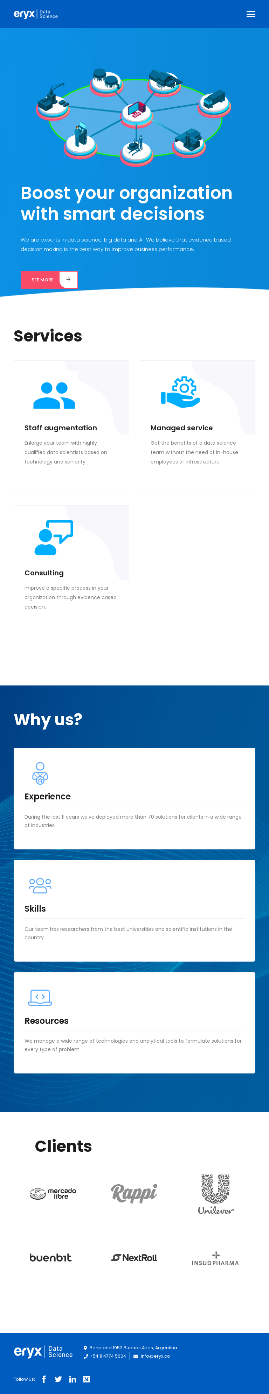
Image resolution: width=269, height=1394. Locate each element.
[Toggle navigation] (251, 15)
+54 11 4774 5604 (105, 1356)
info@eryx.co (151, 1356)
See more (54, 279)
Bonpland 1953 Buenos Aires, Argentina (130, 1348)
